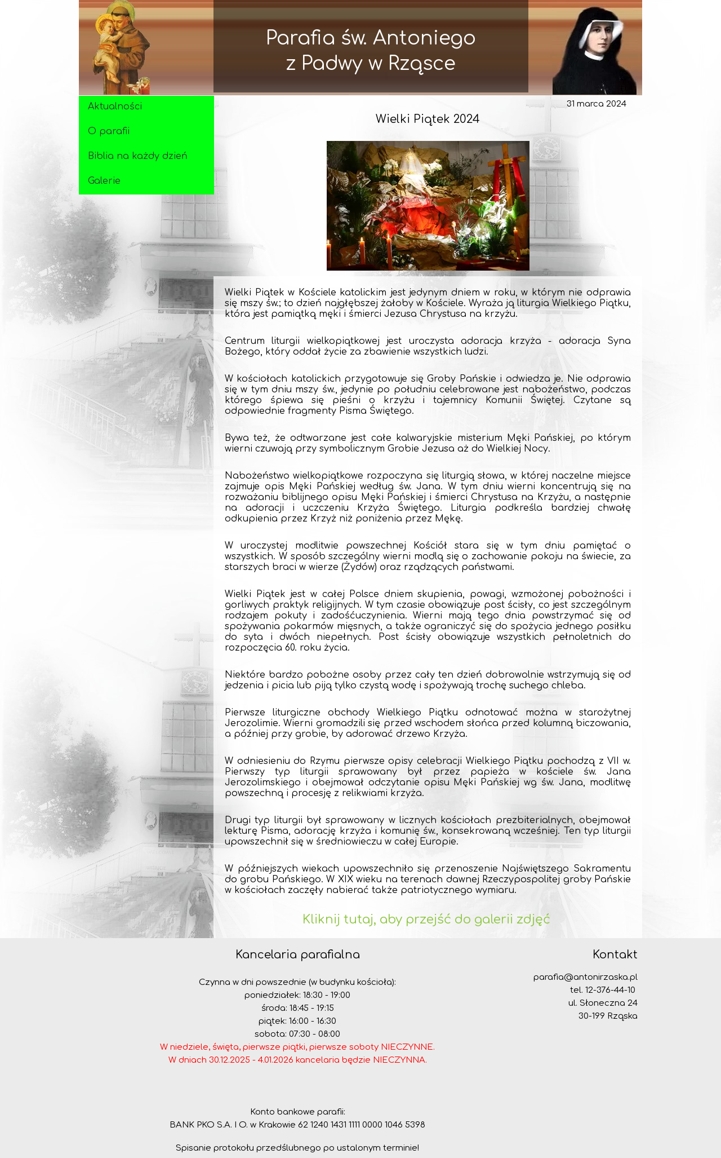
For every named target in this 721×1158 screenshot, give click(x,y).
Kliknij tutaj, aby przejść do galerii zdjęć (428, 919)
